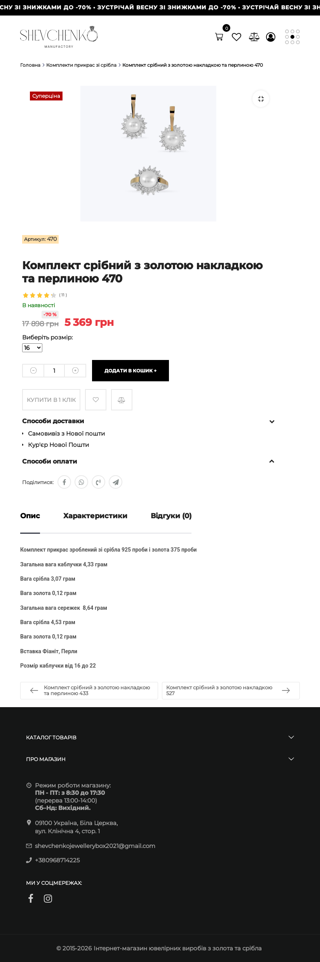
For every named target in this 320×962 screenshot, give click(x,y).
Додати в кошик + (130, 371)
